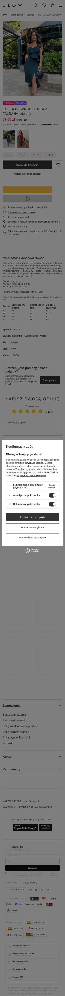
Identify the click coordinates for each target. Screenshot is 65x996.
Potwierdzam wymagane (32, 537)
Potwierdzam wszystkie (32, 517)
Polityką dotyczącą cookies (29, 462)
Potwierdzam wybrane (33, 527)
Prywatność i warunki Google (31, 475)
